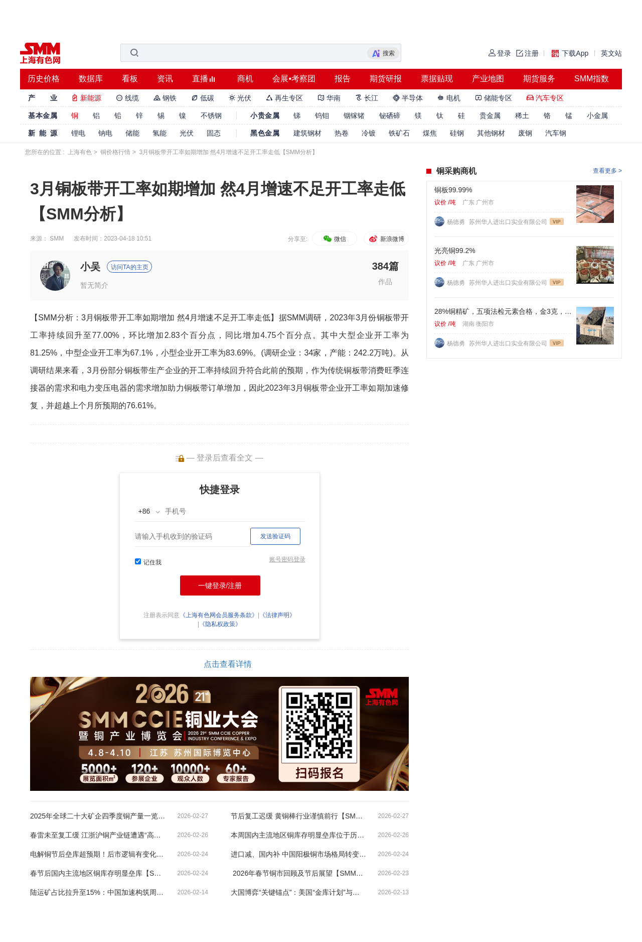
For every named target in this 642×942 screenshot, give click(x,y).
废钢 (525, 133)
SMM (57, 238)
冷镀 (369, 133)
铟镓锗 (354, 115)
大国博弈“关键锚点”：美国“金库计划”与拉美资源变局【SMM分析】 (298, 892)
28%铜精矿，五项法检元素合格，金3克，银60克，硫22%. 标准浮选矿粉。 (503, 311)
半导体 (408, 98)
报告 (343, 78)
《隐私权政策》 (220, 624)
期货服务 (539, 78)
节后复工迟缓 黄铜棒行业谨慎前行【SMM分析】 (298, 816)
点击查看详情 (228, 664)
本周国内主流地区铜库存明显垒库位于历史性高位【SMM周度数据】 (298, 835)
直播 (200, 78)
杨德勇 (456, 221)
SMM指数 (591, 78)
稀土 (522, 115)
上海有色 (80, 152)
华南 (329, 98)
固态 (214, 133)
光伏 (240, 98)
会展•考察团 (293, 78)
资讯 (165, 78)
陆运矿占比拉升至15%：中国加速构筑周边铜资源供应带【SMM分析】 (98, 892)
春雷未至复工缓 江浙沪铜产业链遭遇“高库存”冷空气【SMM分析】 (98, 835)
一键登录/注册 (220, 585)
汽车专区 (545, 98)
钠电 (105, 133)
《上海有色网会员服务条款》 (219, 615)
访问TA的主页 (129, 267)
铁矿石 (399, 133)
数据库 (91, 78)
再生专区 (284, 98)
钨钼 (322, 115)
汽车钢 (555, 133)
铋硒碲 (389, 115)
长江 (366, 98)
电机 (448, 98)
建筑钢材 (307, 133)
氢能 (159, 133)
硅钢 (457, 133)
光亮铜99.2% (454, 251)
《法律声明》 (277, 615)
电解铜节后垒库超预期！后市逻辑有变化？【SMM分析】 (98, 854)
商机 (245, 78)
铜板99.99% (453, 190)
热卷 (342, 133)
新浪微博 (386, 239)
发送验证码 (275, 536)
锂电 (78, 133)
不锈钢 (211, 115)
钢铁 (165, 98)
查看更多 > (607, 170)
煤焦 (430, 133)
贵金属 (490, 115)
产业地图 (488, 78)
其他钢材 (491, 133)
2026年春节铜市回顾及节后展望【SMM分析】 (298, 873)
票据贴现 (437, 78)
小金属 (597, 115)
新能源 (86, 98)
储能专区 (493, 98)
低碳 (202, 98)
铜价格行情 (115, 152)
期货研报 (386, 78)
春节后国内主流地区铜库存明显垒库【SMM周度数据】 (98, 873)
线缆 (127, 98)
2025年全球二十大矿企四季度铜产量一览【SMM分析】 (98, 816)
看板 (130, 78)
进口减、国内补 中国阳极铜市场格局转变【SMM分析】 (298, 854)
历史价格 (44, 78)
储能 (132, 133)
